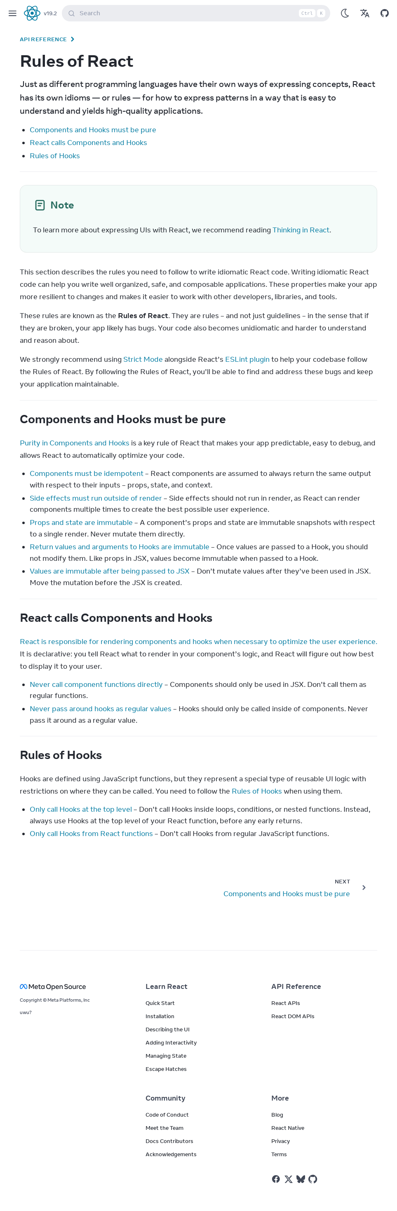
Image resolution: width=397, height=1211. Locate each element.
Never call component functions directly (96, 684)
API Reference (43, 39)
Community (166, 1098)
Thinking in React (300, 229)
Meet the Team (164, 1127)
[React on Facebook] (276, 1179)
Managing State (166, 1055)
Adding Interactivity (171, 1042)
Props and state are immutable (81, 522)
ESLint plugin (247, 359)
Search (197, 13)
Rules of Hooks (55, 155)
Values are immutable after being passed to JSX (110, 571)
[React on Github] (313, 1179)
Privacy (280, 1141)
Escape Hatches (166, 1069)
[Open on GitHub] (385, 13)
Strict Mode (143, 359)
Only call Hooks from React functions (91, 833)
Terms (279, 1154)
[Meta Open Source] (73, 987)
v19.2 (50, 13)
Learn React (167, 986)
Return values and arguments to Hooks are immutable (119, 546)
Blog (277, 1114)
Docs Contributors (169, 1141)
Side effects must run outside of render (96, 498)
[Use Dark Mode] (345, 13)
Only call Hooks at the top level (81, 809)
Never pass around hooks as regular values (100, 708)
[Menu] (12, 13)
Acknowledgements (171, 1154)
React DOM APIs (293, 1016)
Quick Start (160, 1003)
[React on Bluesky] (300, 1179)
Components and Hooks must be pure (93, 129)
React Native (287, 1127)
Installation (160, 1016)
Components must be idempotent (86, 473)
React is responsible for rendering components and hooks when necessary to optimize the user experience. (198, 641)
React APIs (285, 1003)
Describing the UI (168, 1029)
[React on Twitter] (288, 1179)
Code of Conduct (167, 1114)
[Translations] (365, 13)
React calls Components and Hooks (88, 142)
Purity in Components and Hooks (74, 442)
